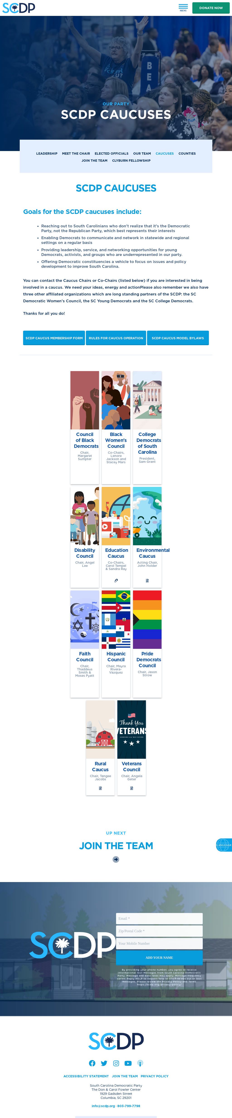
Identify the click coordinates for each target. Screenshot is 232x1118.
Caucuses (165, 153)
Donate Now (211, 8)
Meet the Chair (76, 153)
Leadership (46, 153)
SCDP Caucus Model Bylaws (178, 338)
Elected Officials (111, 153)
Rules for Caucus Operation (116, 338)
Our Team (142, 153)
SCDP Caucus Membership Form (54, 338)
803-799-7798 (128, 1077)
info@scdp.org (103, 1077)
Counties (187, 153)
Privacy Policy (155, 1047)
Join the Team (94, 160)
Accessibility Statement (86, 1047)
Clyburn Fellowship (131, 160)
